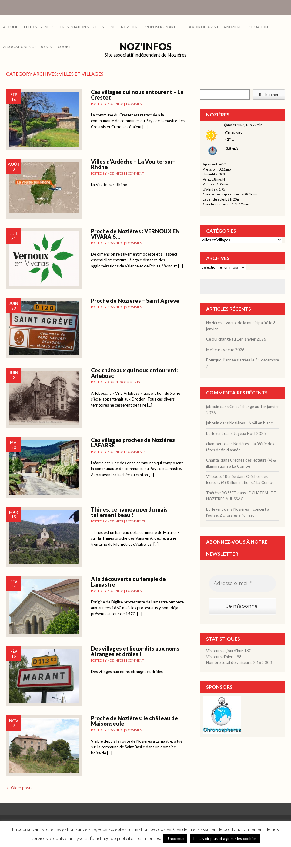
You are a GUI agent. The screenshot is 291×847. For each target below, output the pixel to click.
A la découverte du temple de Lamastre (128, 582)
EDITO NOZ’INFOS (39, 27)
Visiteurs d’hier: (220, 656)
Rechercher (269, 94)
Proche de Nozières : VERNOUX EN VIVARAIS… (135, 234)
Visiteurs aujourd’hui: (225, 650)
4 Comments (135, 451)
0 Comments (130, 382)
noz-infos (115, 104)
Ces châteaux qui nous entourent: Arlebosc (134, 373)
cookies (65, 46)
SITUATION (258, 27)
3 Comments (135, 243)
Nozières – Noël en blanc (251, 422)
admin (112, 382)
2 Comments (135, 307)
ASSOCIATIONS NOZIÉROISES (27, 46)
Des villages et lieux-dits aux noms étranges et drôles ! (135, 651)
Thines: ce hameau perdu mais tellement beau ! (129, 512)
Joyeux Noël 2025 (249, 433)
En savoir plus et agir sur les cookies (224, 838)
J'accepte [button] (175, 838)
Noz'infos (145, 46)
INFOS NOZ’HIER (124, 27)
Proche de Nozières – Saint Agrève (135, 300)
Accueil (10, 27)
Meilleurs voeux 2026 (225, 349)
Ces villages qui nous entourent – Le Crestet (137, 95)
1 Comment (134, 104)
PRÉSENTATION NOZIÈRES (82, 27)
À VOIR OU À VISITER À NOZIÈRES (216, 27)
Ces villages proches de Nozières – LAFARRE (135, 443)
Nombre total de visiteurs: (229, 662)
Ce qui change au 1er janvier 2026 (236, 339)
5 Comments (135, 521)
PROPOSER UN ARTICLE (163, 27)
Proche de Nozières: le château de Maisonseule (134, 721)
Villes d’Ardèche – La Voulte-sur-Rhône (133, 164)
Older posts (19, 787)
